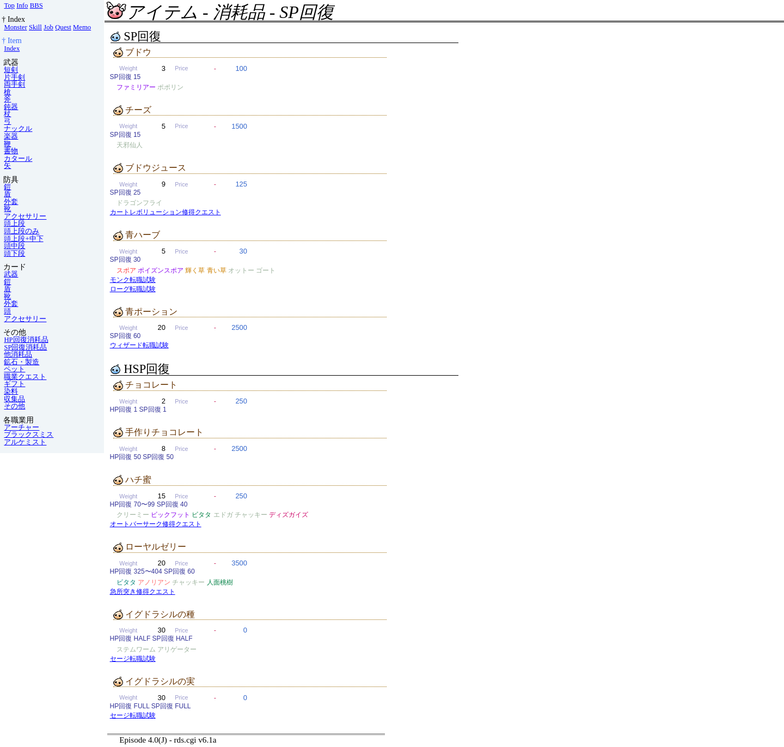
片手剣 (14, 77)
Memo (82, 27)
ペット (14, 369)
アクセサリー (25, 216)
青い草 (216, 270)
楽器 (11, 136)
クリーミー (133, 515)
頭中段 (14, 246)
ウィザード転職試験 (139, 345)
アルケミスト (25, 442)
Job (48, 27)
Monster (15, 27)
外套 (11, 202)
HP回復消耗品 (26, 340)
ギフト (14, 384)
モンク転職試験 (133, 280)
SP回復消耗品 (25, 347)
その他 (14, 406)
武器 (11, 274)
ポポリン (170, 87)
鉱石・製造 (21, 362)
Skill (35, 27)
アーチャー (21, 427)
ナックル (18, 128)
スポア (126, 270)
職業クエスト (25, 377)
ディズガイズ (288, 515)
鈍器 (11, 107)
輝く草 (195, 270)
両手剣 (14, 84)
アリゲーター (177, 649)
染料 (11, 391)
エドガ (223, 515)
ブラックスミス (28, 434)
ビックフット (170, 515)
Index (12, 48)
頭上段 (14, 223)
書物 (11, 151)
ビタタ (201, 515)
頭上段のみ (21, 231)
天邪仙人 (130, 145)
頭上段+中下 (23, 239)
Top (9, 5)
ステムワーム (136, 649)
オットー (241, 270)
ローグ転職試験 (133, 289)
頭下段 (14, 253)
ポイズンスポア (160, 270)
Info (22, 5)
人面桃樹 (220, 582)
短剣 (11, 70)
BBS (36, 5)
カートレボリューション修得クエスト (165, 212)
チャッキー (251, 515)
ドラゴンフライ (139, 203)
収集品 (14, 399)
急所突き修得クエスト (142, 591)
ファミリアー (136, 87)
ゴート (265, 270)
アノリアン (154, 582)
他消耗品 (18, 354)
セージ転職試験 (133, 658)
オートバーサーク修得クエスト (155, 524)
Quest (63, 27)
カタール (18, 158)
